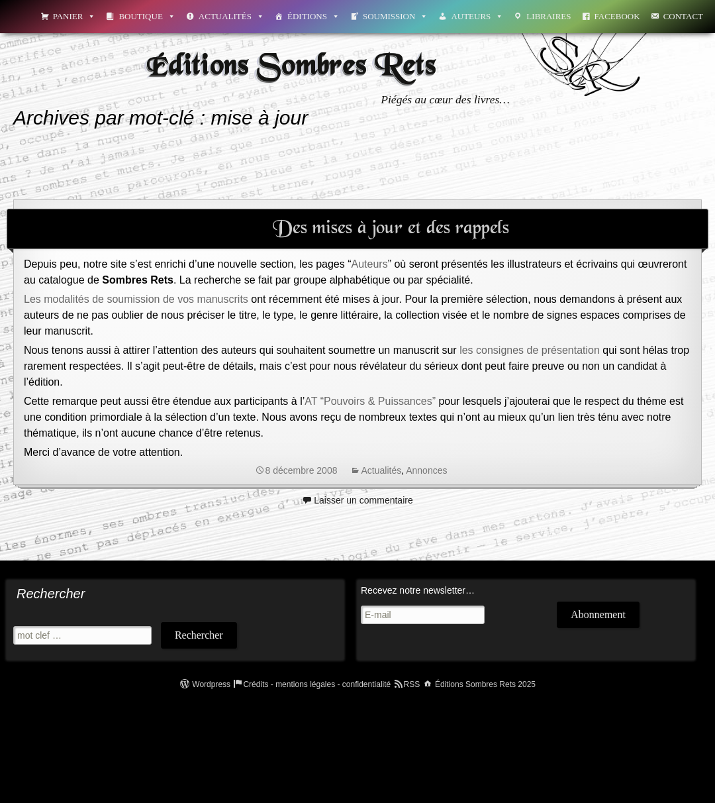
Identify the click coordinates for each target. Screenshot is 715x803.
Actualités (231, 16)
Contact (683, 16)
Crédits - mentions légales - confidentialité (317, 684)
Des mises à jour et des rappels (391, 229)
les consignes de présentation (529, 350)
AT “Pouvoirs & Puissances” (370, 401)
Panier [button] (74, 16)
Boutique (147, 16)
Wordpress (211, 684)
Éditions (313, 16)
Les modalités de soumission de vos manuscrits (136, 299)
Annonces (426, 470)
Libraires (548, 16)
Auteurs (477, 16)
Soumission (395, 16)
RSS (412, 684)
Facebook (617, 16)
